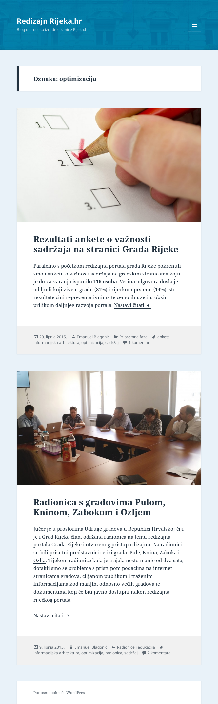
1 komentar (139, 342)
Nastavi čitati (132, 305)
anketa (163, 337)
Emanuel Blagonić (93, 337)
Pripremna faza (133, 337)
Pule (134, 552)
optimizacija (92, 342)
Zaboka (168, 552)
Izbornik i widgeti (194, 31)
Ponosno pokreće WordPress (59, 692)
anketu (56, 273)
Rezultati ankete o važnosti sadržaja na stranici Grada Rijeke (105, 244)
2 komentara (159, 653)
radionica (113, 653)
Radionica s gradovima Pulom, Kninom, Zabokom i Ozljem (99, 507)
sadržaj (112, 342)
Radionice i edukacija (136, 647)
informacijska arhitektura (56, 342)
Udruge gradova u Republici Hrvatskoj (130, 528)
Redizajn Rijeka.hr (49, 21)
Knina (150, 552)
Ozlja (39, 560)
